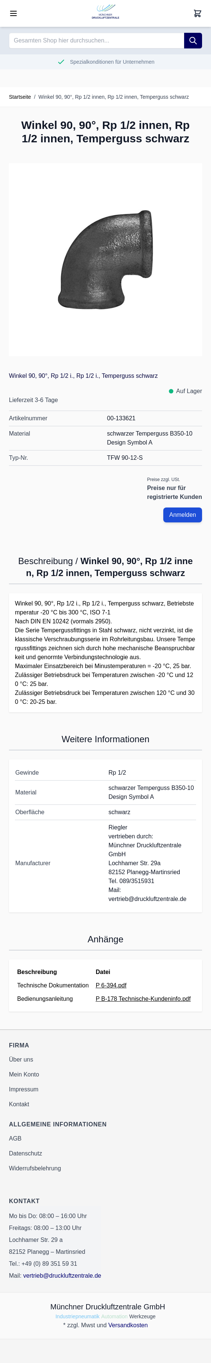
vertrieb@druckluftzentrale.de (62, 1275)
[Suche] (193, 40)
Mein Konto (24, 1074)
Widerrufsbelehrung (35, 1168)
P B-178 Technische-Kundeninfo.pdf (143, 999)
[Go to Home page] (105, 13)
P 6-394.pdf (111, 985)
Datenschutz (25, 1153)
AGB (15, 1138)
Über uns (21, 1059)
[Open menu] (13, 13)
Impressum (23, 1089)
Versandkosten (128, 1325)
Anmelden (182, 515)
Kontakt (19, 1104)
